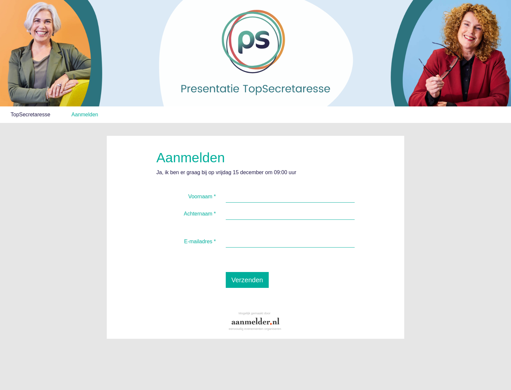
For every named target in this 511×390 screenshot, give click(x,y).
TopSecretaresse (30, 114)
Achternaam (200, 213)
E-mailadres (200, 241)
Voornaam (202, 196)
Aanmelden (84, 114)
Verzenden (247, 280)
